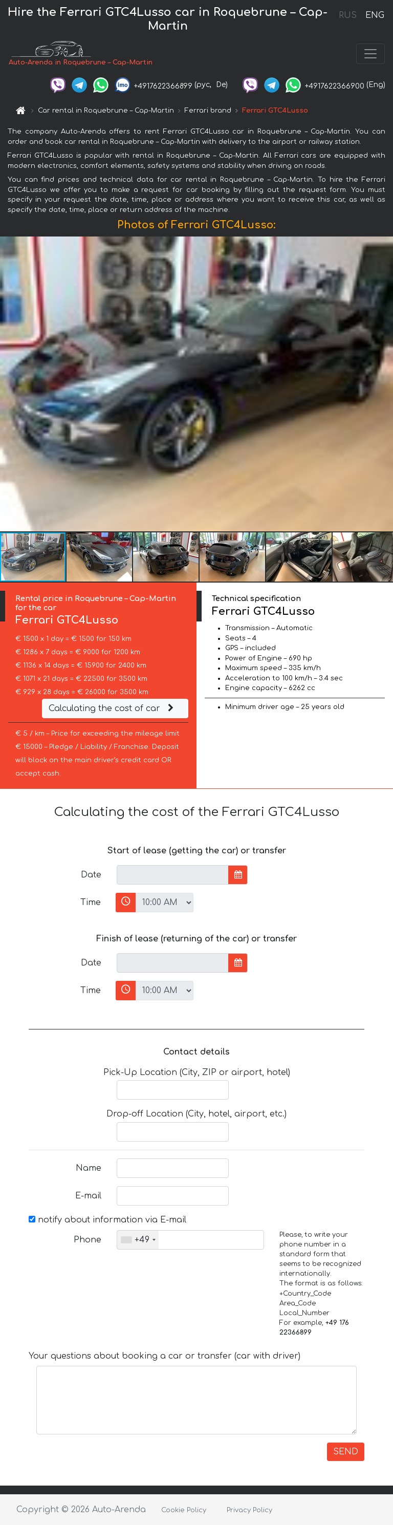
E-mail (88, 1195)
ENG (374, 15)
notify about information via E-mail (107, 1220)
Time (90, 902)
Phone (87, 1239)
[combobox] (138, 1240)
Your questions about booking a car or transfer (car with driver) (164, 1356)
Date (91, 874)
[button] (384, 384)
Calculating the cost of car (113, 708)
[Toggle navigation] (370, 54)
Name (88, 1168)
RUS (348, 15)
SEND (345, 1451)
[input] (173, 875)
